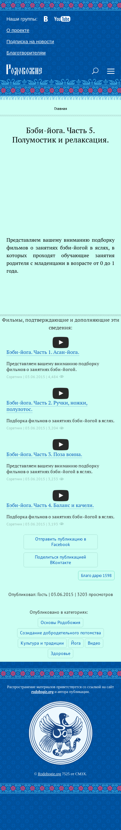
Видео (94, 643)
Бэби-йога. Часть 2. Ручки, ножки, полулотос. (46, 406)
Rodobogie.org (49, 774)
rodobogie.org (42, 691)
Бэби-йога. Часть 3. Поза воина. (44, 454)
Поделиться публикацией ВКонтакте (60, 559)
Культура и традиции (42, 643)
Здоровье (60, 653)
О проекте (17, 30)
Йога (76, 643)
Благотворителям (25, 52)
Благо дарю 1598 (96, 575)
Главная (60, 108)
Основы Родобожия (60, 622)
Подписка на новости (30, 41)
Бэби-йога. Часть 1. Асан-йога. (42, 352)
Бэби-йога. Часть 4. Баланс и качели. (50, 505)
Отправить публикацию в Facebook (60, 541)
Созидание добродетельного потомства (60, 633)
